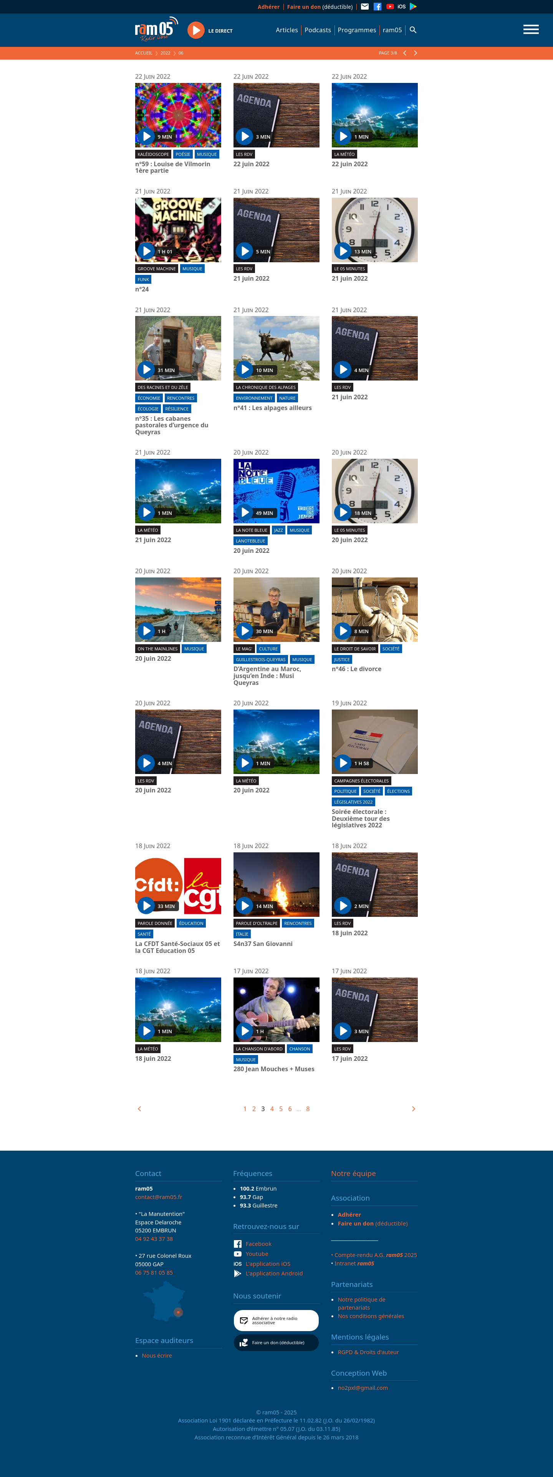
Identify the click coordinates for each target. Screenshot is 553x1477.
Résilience (177, 409)
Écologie (147, 409)
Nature (287, 398)
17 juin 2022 (350, 1058)
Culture (268, 649)
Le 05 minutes (349, 268)
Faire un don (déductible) (278, 1342)
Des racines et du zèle (162, 387)
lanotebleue (250, 541)
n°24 (142, 289)
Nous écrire (157, 1355)
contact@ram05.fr (158, 1197)
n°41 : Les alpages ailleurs (272, 408)
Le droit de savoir (355, 649)
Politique (345, 791)
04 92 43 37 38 (154, 1238)
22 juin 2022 (251, 164)
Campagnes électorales (361, 781)
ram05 (392, 30)
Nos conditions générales (371, 1316)
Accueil (143, 53)
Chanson (299, 1049)
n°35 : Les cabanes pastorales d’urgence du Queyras (172, 425)
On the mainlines (157, 649)
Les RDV (244, 154)
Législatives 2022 (353, 802)
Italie (242, 934)
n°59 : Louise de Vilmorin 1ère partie (172, 167)
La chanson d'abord (259, 1049)
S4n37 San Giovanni (263, 944)
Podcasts (318, 30)
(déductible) (320, 6)
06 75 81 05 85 (154, 1272)
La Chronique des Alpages (265, 387)
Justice (342, 659)
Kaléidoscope (153, 154)
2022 (166, 53)
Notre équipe (353, 1173)
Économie (148, 398)
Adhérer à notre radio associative (275, 1320)
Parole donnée (154, 923)
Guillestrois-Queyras (260, 659)
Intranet (354, 1263)
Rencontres (180, 398)
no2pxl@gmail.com (363, 1387)
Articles (287, 30)
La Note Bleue (251, 530)
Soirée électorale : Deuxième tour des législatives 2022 (361, 819)
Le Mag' (244, 649)
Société (390, 649)
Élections (398, 791)
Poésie (183, 154)
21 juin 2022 (251, 278)
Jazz (278, 530)
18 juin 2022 (350, 933)
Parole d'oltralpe (256, 923)
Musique (207, 154)
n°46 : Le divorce (357, 669)
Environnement (254, 398)
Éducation (191, 923)
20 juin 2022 (251, 550)
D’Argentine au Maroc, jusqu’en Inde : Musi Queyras (267, 676)
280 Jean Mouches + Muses (274, 1069)
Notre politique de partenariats (362, 1303)
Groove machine (156, 268)
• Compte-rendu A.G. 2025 (374, 1255)
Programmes (357, 30)
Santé (144, 934)
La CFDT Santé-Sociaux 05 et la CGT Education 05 (177, 947)
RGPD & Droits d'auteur (368, 1352)
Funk (143, 279)
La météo (344, 154)
